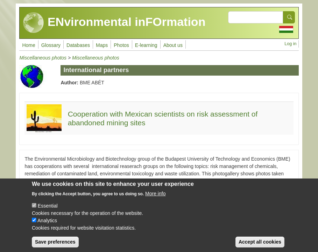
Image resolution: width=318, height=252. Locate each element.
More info (155, 199)
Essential (48, 211)
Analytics (47, 226)
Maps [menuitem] (102, 45)
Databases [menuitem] (78, 45)
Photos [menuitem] (121, 45)
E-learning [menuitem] (146, 45)
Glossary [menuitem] (51, 45)
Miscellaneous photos (42, 58)
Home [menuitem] (28, 45)
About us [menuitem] (173, 45)
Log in (290, 43)
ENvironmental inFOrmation (114, 22)
